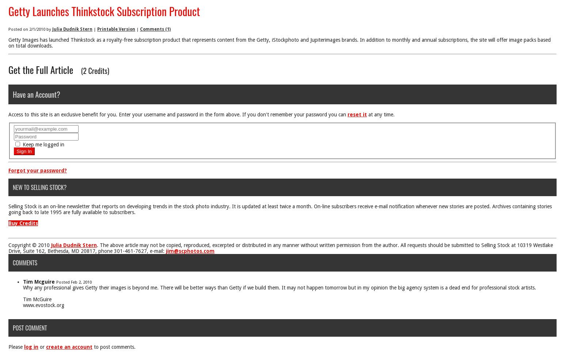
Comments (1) (155, 29)
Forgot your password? (37, 170)
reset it (357, 114)
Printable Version (116, 29)
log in (31, 347)
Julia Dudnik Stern (72, 29)
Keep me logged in (39, 144)
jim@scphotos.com (190, 251)
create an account (69, 347)
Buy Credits (23, 223)
